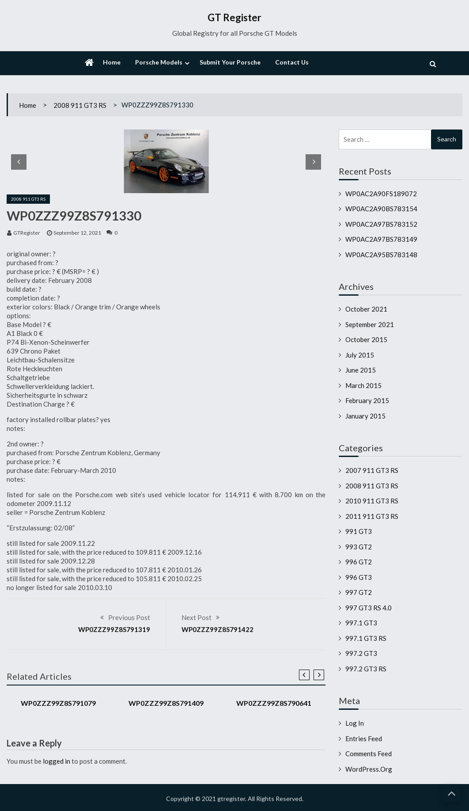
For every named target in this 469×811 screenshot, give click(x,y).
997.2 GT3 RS (365, 669)
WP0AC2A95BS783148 (381, 255)
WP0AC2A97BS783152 (381, 224)
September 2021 (369, 324)
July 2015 (359, 355)
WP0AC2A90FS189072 (381, 194)
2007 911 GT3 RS (371, 470)
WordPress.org (368, 769)
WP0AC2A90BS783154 (381, 209)
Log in (354, 723)
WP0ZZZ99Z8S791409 (166, 703)
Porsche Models (158, 62)
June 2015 (360, 370)
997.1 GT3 (361, 623)
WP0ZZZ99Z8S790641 (273, 703)
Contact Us (292, 62)
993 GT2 (358, 547)
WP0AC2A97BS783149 (381, 239)
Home (112, 62)
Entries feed (363, 738)
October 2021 (366, 309)
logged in (56, 761)
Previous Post (129, 617)
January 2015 (365, 416)
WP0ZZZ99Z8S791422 (217, 629)
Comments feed (368, 754)
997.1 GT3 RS (365, 638)
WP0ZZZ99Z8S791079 (58, 703)
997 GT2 (358, 592)
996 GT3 (358, 577)
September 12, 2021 (77, 232)
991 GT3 (358, 531)
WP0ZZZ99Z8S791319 (114, 629)
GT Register (234, 17)
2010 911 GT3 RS (371, 501)
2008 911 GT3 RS (79, 105)
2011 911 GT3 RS (371, 516)
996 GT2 (358, 562)
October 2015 (366, 339)
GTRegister (26, 232)
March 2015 (363, 385)
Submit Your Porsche (230, 62)
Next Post (197, 617)
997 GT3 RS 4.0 (368, 608)
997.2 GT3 (361, 653)
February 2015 (367, 400)
